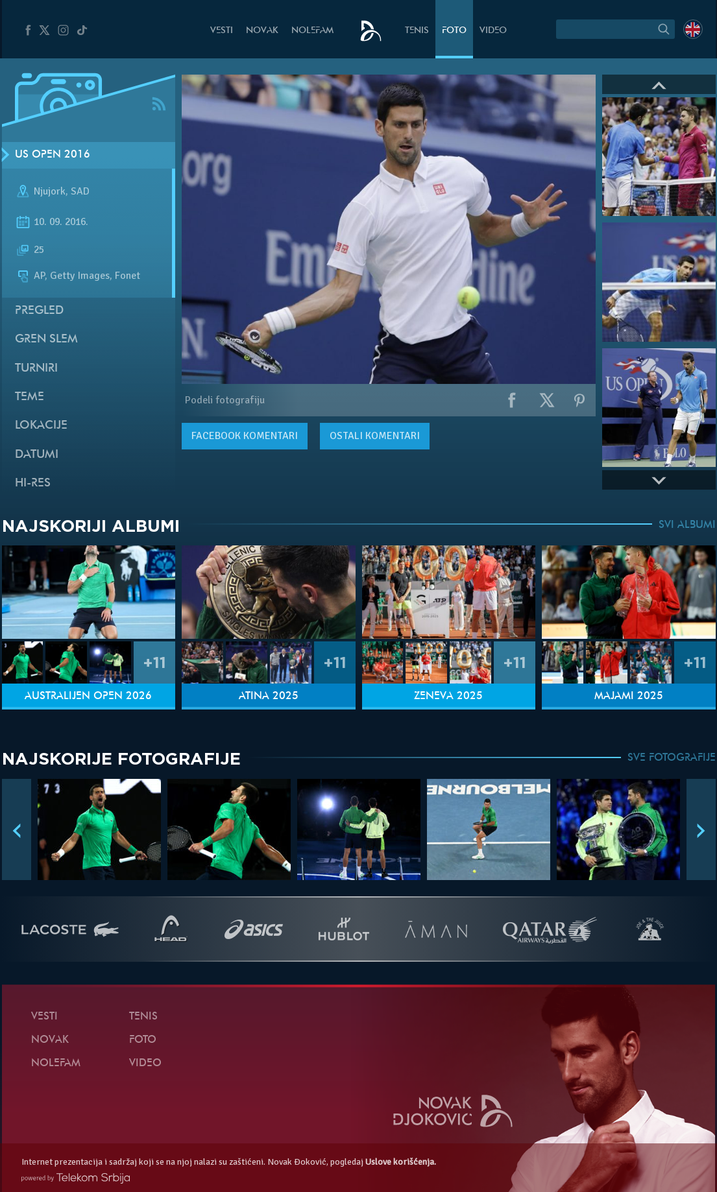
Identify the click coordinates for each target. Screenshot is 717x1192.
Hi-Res (33, 483)
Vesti (221, 31)
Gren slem (46, 339)
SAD (80, 191)
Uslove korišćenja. (400, 1161)
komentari (244, 435)
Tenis (417, 31)
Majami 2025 (628, 696)
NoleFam (312, 31)
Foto (454, 31)
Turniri (36, 369)
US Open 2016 (52, 155)
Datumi (36, 455)
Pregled (39, 311)
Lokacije (41, 426)
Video (493, 31)
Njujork (50, 191)
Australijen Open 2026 (88, 696)
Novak (262, 31)
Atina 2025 (268, 696)
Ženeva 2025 (448, 696)
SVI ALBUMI (687, 525)
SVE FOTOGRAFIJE (671, 758)
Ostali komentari (375, 435)
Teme (29, 397)
